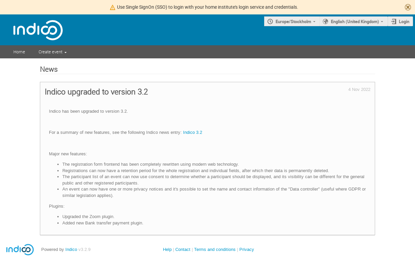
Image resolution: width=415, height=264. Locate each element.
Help (167, 249)
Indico (71, 249)
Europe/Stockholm (293, 21)
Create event (50, 52)
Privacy (246, 249)
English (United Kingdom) (355, 21)
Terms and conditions (215, 249)
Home (19, 52)
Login (404, 21)
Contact (182, 249)
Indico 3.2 (192, 132)
